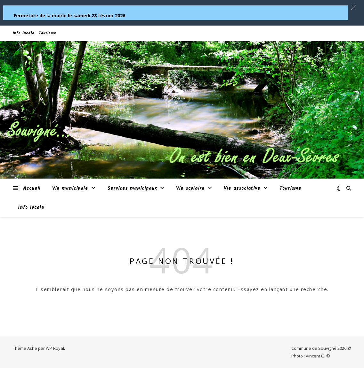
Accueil (32, 188)
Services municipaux (132, 188)
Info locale (23, 33)
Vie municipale (70, 188)
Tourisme (47, 33)
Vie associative (242, 188)
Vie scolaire (190, 188)
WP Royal (55, 348)
